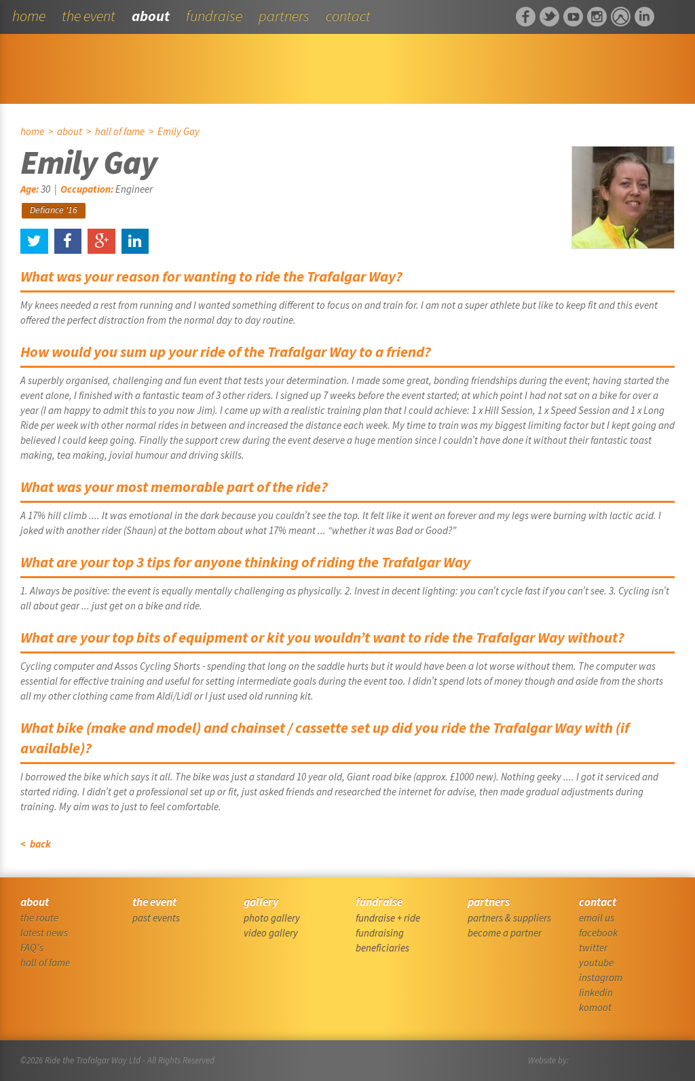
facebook (598, 932)
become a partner (505, 932)
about (151, 15)
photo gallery (272, 917)
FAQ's (31, 947)
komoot (595, 1007)
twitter (593, 947)
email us (596, 917)
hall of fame (120, 131)
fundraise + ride (388, 917)
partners (284, 15)
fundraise (214, 15)
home (28, 15)
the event (88, 15)
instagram (600, 977)
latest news (44, 932)
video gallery (271, 932)
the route (39, 917)
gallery (261, 901)
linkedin (596, 992)
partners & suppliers (509, 917)
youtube (596, 962)
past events (156, 917)
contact (348, 15)
